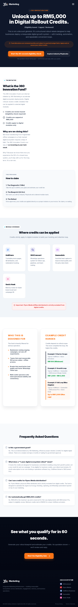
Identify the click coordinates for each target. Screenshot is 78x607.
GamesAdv (65, 594)
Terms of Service (70, 604)
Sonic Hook (65, 598)
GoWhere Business (67, 591)
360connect (65, 584)
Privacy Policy (59, 604)
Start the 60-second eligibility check (26, 54)
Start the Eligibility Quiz (39, 556)
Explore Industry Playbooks (57, 54)
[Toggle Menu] (73, 4)
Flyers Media (65, 587)
